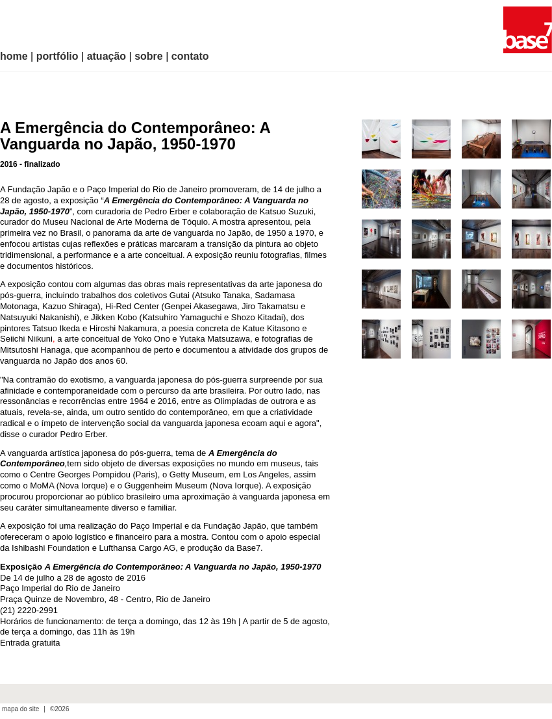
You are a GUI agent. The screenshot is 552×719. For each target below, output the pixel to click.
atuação (106, 56)
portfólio (57, 56)
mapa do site (20, 709)
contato (190, 56)
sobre (148, 56)
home (14, 56)
